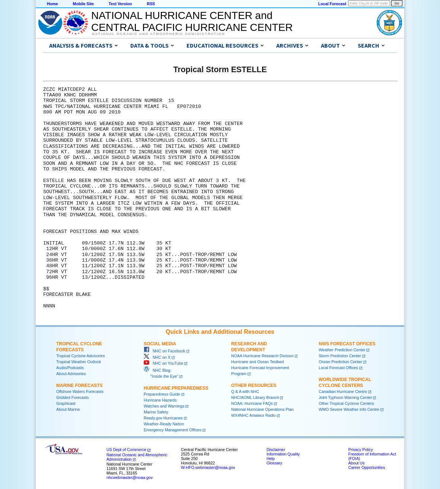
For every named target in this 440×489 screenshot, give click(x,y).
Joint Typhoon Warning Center (345, 397)
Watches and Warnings (164, 406)
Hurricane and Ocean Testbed (257, 361)
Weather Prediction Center (342, 350)
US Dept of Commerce (126, 449)
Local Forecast (332, 3)
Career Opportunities (366, 467)
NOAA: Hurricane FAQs (252, 403)
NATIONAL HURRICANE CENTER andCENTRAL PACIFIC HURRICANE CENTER (192, 21)
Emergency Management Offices (172, 430)
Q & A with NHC (245, 391)
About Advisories (71, 373)
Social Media (160, 343)
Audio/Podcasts (70, 367)
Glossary (274, 463)
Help (271, 458)
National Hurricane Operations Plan (262, 409)
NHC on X (157, 357)
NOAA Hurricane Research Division (262, 356)
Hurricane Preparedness (176, 388)
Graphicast (66, 403)
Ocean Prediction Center (340, 361)
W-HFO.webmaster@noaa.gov (208, 467)
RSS (151, 3)
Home (52, 3)
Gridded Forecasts (72, 397)
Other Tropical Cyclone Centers (346, 403)
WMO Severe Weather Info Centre (349, 409)
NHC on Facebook (164, 351)
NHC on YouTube (163, 363)
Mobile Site (83, 3)
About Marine (68, 409)
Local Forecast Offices (338, 367)
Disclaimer (276, 449)
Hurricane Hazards (160, 400)
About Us (356, 463)
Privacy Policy (360, 449)
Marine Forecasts (79, 385)
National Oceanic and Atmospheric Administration (158, 34)
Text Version (120, 3)
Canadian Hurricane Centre (343, 391)
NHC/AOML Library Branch (255, 397)
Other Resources (253, 385)
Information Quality (283, 454)
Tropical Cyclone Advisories (80, 356)
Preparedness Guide (162, 394)
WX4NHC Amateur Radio (253, 415)
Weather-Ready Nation (164, 424)
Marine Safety (156, 412)
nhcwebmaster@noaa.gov (129, 477)
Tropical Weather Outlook (78, 361)
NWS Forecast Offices (347, 343)
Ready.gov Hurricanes (163, 418)
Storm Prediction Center (340, 356)
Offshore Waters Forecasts (79, 391)
